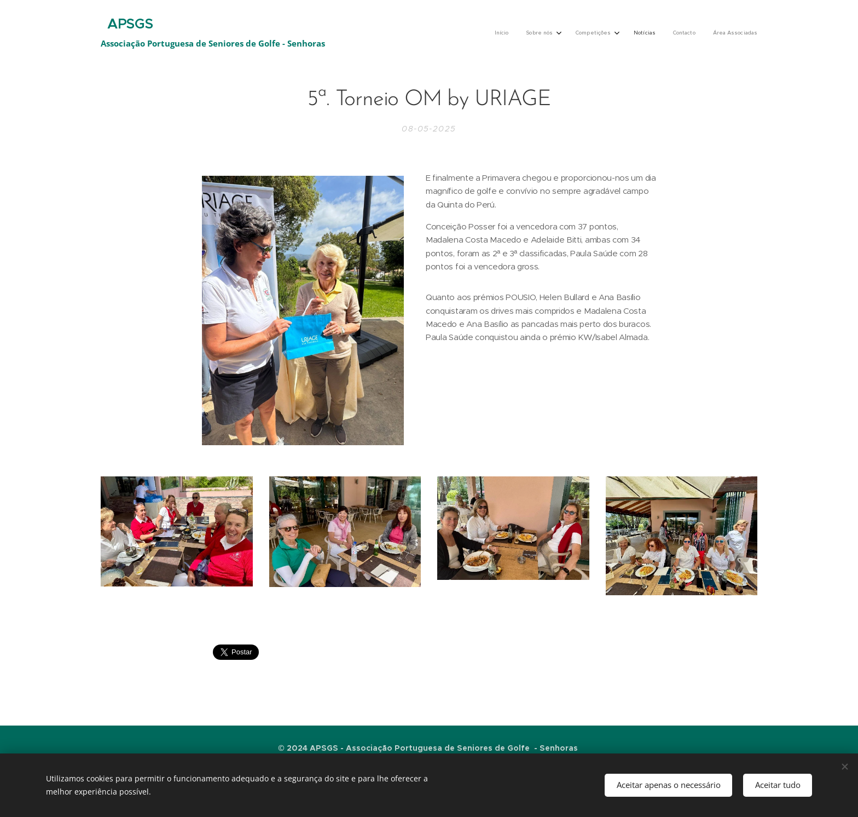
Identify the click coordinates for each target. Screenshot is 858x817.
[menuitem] (662, 33)
